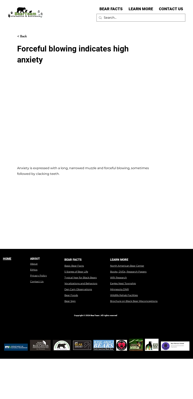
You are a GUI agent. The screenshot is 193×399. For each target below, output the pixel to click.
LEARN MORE (119, 259)
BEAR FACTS (73, 259)
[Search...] (140, 17)
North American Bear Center (127, 265)
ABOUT (35, 258)
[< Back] (30, 36)
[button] (111, 9)
